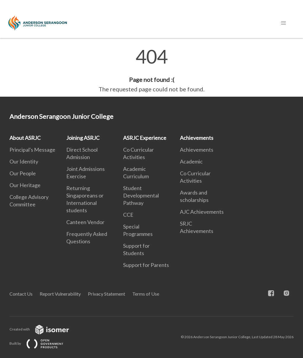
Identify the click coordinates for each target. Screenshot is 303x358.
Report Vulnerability (60, 294)
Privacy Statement (106, 294)
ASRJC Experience (144, 138)
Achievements (196, 138)
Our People (22, 173)
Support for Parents (146, 265)
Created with (43, 329)
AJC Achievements (202, 211)
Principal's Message (32, 149)
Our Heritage (25, 185)
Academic (191, 161)
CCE (128, 214)
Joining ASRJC (82, 138)
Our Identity (23, 161)
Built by (41, 343)
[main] (151, 70)
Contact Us (21, 294)
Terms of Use (145, 294)
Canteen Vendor (85, 222)
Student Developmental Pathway (141, 195)
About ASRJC (25, 138)
